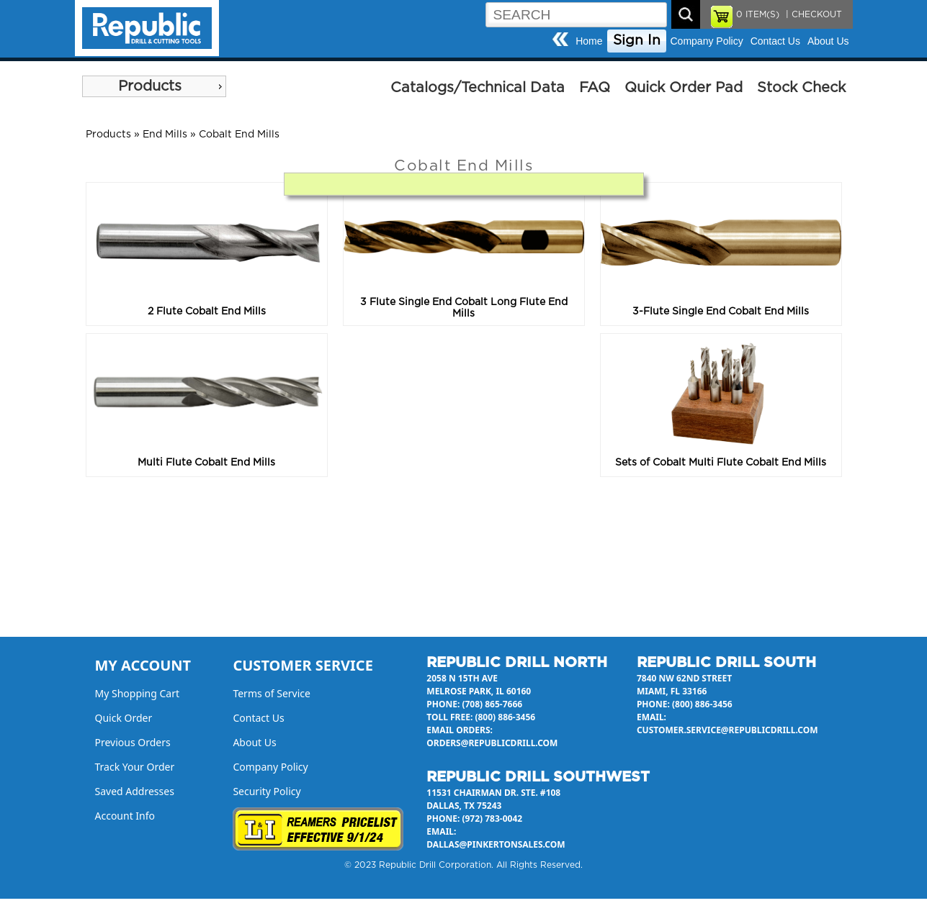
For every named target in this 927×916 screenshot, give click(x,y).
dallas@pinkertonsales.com (495, 844)
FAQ (594, 88)
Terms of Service (271, 693)
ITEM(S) (757, 14)
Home (589, 41)
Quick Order (124, 718)
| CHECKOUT (812, 14)
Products (150, 86)
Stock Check (801, 88)
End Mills (165, 135)
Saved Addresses (134, 791)
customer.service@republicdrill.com (727, 730)
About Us (828, 41)
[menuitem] (154, 86)
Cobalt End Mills (239, 135)
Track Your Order (135, 767)
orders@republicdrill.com (491, 743)
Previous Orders (133, 742)
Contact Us (775, 41)
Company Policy (707, 41)
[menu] (154, 86)
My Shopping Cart (137, 693)
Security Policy (266, 791)
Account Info (125, 815)
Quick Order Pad (683, 88)
